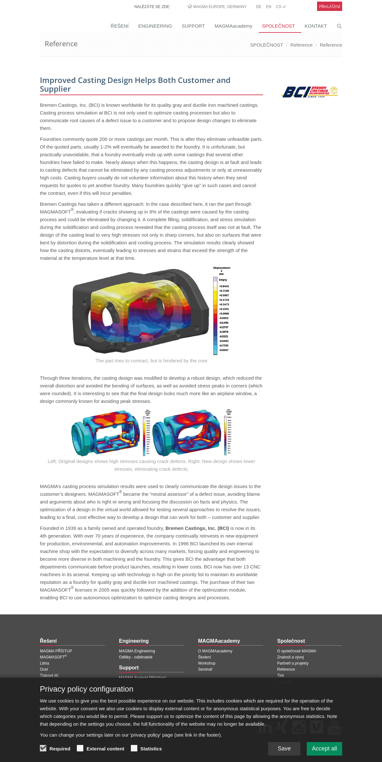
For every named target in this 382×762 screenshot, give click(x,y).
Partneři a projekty (292, 663)
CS (281, 7)
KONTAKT (316, 26)
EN (268, 7)
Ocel (44, 669)
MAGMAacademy (233, 26)
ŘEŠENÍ (120, 26)
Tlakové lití (49, 675)
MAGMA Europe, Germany (220, 7)
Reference (301, 45)
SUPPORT (193, 26)
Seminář (205, 669)
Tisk (280, 675)
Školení (204, 657)
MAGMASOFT (53, 657)
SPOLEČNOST (278, 26)
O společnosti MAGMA (296, 651)
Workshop (206, 663)
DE (258, 7)
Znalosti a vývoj (290, 657)
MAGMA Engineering (137, 651)
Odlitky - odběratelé (135, 657)
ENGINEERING (155, 26)
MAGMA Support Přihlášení (142, 678)
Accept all (324, 751)
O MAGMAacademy (215, 651)
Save (284, 751)
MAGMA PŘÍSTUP (56, 651)
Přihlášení (329, 6)
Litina (44, 663)
